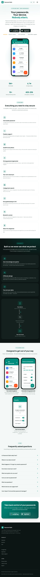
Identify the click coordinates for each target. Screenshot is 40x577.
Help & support (4, 553)
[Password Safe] (6, 2)
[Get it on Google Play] (14, 30)
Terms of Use (4, 563)
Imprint (2, 565)
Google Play (3, 549)
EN (31, 2)
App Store (3, 551)
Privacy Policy (4, 561)
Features (3, 540)
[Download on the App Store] (25, 30)
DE (33, 2)
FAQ (2, 544)
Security (3, 542)
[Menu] (37, 2)
